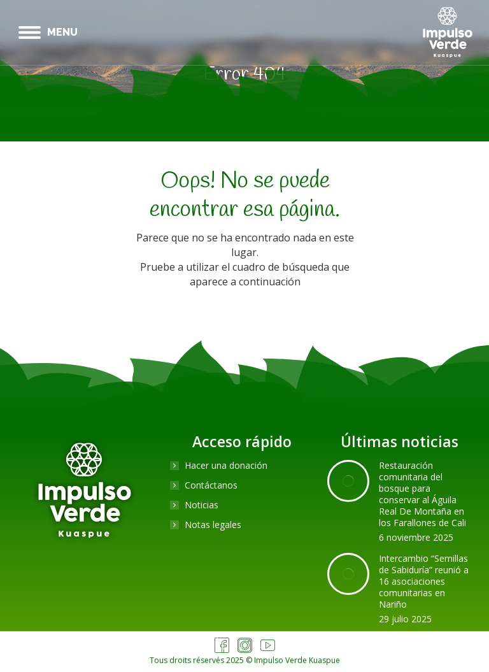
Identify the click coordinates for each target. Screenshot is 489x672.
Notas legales (213, 525)
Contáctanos (211, 485)
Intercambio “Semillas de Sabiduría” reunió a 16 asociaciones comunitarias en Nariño (424, 581)
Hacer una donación (226, 465)
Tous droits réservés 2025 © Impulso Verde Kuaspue (245, 660)
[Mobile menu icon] (48, 32)
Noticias (201, 505)
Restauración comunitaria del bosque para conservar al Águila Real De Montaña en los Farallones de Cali (422, 494)
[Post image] (348, 481)
